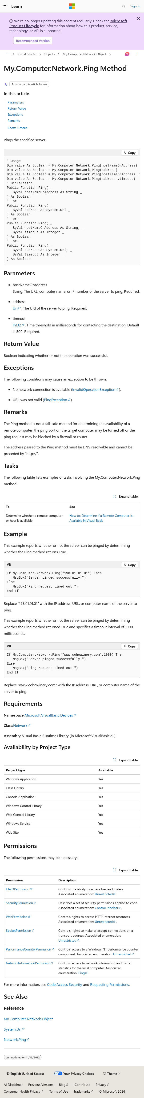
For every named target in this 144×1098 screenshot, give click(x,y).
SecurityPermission (19, 903)
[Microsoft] (72, 6)
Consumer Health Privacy (22, 1091)
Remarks (14, 120)
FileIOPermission (17, 889)
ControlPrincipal (106, 908)
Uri (15, 308)
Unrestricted (104, 894)
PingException (55, 399)
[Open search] (123, 6)
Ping (81, 973)
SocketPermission (18, 930)
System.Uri (12, 1029)
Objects (49, 54)
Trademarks (82, 1091)
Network (20, 725)
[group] (72, 210)
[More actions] (136, 54)
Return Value (17, 108)
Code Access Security (64, 984)
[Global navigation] (4, 6)
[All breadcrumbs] (8, 54)
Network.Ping (15, 1039)
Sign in (135, 6)
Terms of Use (58, 1091)
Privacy (101, 1084)
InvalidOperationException (93, 389)
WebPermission (17, 916)
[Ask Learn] (127, 54)
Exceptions (15, 114)
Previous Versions (40, 1084)
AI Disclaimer (13, 1084)
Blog (62, 1084)
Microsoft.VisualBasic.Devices (49, 715)
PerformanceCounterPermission (28, 949)
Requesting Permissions (109, 984)
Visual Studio (26, 54)
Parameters (16, 102)
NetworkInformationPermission (28, 963)
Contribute (82, 1084)
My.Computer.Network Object (84, 54)
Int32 (17, 324)
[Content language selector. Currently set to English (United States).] (25, 1073)
